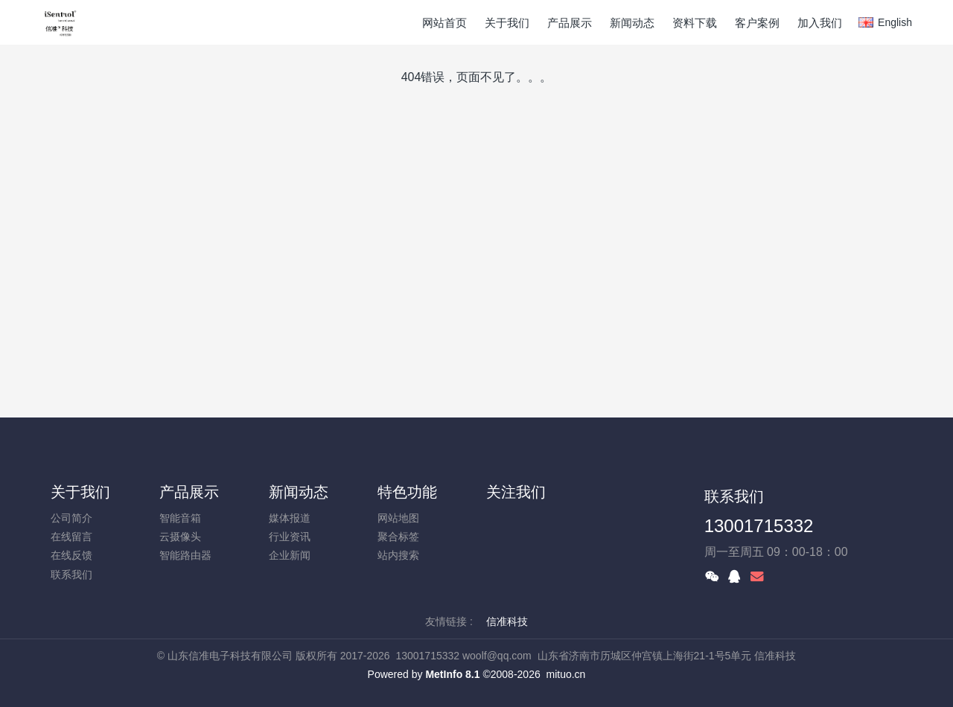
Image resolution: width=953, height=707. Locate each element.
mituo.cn (565, 674)
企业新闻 (289, 555)
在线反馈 (71, 555)
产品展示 (189, 492)
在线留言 (71, 537)
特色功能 (407, 492)
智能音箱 (180, 518)
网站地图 (398, 518)
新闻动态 (298, 492)
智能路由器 (185, 555)
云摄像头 (180, 537)
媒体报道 (289, 518)
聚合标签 (398, 537)
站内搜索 (398, 555)
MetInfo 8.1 (452, 674)
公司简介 (71, 518)
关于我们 (80, 492)
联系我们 (71, 574)
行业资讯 (289, 537)
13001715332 (759, 526)
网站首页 (444, 22)
